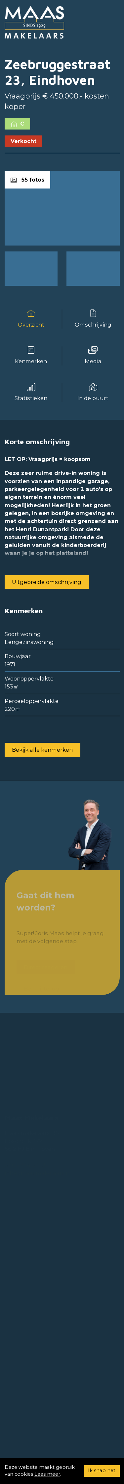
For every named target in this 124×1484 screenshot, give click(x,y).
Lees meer (47, 1474)
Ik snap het (101, 1471)
